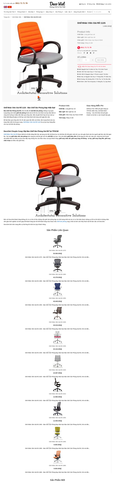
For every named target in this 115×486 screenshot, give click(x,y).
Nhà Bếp (30, 12)
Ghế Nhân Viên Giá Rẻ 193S (57, 346)
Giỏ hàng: (103, 4)
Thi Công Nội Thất (9, 12)
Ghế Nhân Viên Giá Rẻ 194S (57, 322)
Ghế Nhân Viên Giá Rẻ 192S (57, 370)
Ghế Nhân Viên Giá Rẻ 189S (57, 441)
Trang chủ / (8, 17)
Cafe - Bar (68, 12)
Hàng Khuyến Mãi (79, 12)
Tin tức (89, 12)
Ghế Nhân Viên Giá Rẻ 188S (57, 465)
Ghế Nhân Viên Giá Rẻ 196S (57, 274)
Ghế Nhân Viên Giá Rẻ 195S (57, 298)
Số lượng (81, 57)
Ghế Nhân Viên (16, 17)
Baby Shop (49, 12)
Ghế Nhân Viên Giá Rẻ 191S (57, 394)
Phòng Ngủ (39, 12)
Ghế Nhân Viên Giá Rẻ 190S (57, 417)
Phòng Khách (21, 12)
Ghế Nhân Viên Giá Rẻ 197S (57, 250)
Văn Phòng (58, 12)
